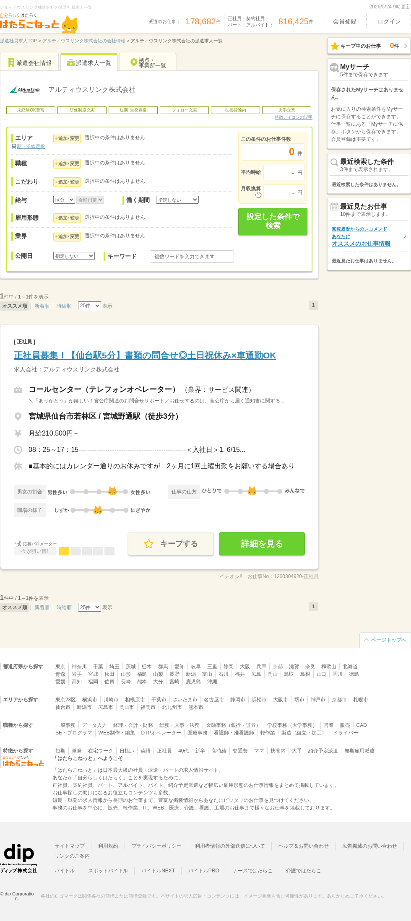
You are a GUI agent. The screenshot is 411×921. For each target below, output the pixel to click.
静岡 (229, 666)
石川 (224, 674)
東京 (60, 666)
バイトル (65, 871)
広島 (256, 674)
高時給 (218, 751)
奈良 (310, 666)
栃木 (147, 666)
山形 (126, 674)
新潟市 (84, 707)
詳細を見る (262, 543)
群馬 (163, 666)
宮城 (93, 674)
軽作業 (268, 733)
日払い (127, 751)
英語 (145, 751)
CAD (361, 725)
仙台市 (62, 707)
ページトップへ (388, 640)
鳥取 (289, 674)
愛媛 (60, 682)
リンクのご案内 (72, 856)
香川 (338, 674)
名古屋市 (214, 700)
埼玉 (114, 666)
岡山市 (127, 707)
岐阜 (196, 666)
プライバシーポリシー (157, 846)
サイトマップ (70, 846)
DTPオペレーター (161, 733)
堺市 (299, 700)
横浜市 (89, 700)
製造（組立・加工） (304, 733)
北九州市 (172, 707)
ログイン (389, 21)
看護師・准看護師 (234, 733)
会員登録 (344, 21)
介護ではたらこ (303, 871)
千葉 (98, 666)
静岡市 (237, 700)
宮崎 (174, 682)
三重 (212, 666)
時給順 (64, 306)
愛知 (179, 666)
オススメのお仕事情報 (361, 236)
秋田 (109, 674)
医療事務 (197, 733)
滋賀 (294, 666)
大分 (158, 682)
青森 (60, 674)
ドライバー (345, 733)
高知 (77, 682)
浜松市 (259, 700)
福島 (142, 674)
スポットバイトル (108, 871)
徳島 (354, 674)
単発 (77, 751)
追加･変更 (68, 138)
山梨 (158, 674)
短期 (60, 751)
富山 (207, 674)
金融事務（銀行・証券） (233, 725)
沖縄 (212, 682)
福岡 (93, 682)
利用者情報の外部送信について (230, 846)
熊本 (142, 682)
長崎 (126, 682)
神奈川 (79, 666)
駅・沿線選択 (31, 146)
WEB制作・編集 (117, 733)
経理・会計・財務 (133, 725)
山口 (322, 674)
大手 (297, 751)
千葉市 (158, 700)
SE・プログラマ (73, 733)
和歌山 (328, 666)
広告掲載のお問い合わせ (369, 846)
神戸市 (318, 700)
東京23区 (65, 700)
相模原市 (135, 700)
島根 (305, 674)
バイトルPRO (203, 871)
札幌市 (360, 700)
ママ (259, 751)
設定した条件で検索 (273, 221)
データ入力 (94, 725)
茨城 (131, 666)
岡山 (273, 674)
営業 (329, 725)
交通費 (240, 751)
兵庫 (261, 666)
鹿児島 (193, 682)
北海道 (350, 666)
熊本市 (195, 707)
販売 (345, 725)
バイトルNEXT (158, 871)
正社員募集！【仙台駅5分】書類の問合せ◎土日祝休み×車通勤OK (145, 355)
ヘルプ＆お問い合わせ (303, 846)
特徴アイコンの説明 (293, 117)
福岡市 (148, 707)
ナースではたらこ (253, 871)
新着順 (41, 306)
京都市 (339, 700)
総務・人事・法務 (179, 725)
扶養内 (278, 751)
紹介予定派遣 (323, 751)
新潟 (191, 674)
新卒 (200, 751)
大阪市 (280, 700)
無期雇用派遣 (359, 751)
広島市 (105, 707)
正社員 (164, 751)
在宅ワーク (100, 751)
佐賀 (109, 682)
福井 (240, 674)
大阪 (245, 666)
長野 (174, 674)
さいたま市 (185, 700)
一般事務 (65, 725)
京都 (278, 666)
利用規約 (108, 846)
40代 (183, 751)
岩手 (77, 674)
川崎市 (111, 700)
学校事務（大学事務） (292, 725)
